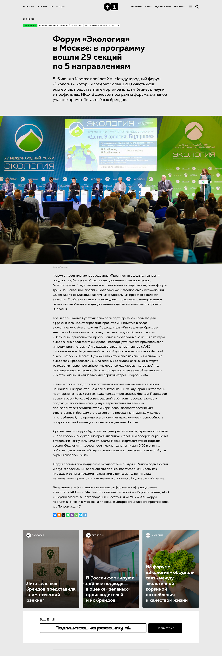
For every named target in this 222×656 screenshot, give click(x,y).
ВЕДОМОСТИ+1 (163, 7)
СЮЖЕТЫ (42, 7)
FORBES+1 (179, 7)
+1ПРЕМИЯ (136, 7)
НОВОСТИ (28, 7)
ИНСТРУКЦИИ (57, 7)
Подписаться (165, 628)
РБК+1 (148, 7)
